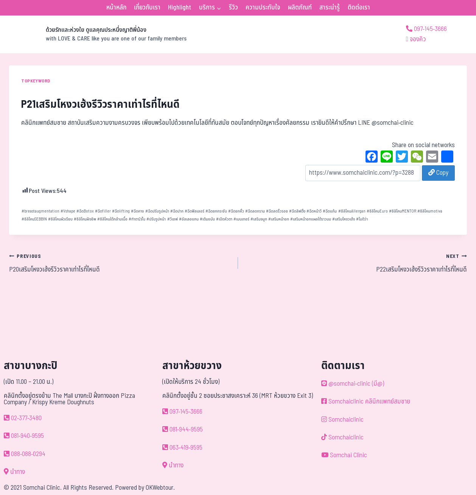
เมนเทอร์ (241, 219)
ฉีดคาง (137, 211)
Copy (438, 173)
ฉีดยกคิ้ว (236, 211)
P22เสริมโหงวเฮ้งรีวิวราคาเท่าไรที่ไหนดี (355, 263)
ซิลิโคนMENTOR (402, 211)
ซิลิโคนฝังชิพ (85, 219)
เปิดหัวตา (224, 219)
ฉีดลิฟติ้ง (297, 211)
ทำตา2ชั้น (137, 219)
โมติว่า (362, 219)
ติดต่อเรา (359, 7)
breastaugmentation (40, 211)
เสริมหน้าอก (278, 219)
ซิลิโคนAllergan (352, 211)
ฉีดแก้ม (330, 211)
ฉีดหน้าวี (314, 211)
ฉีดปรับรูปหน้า (157, 211)
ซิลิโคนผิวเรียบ (60, 219)
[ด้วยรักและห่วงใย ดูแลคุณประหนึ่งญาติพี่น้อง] (98, 34)
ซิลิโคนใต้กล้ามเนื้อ (112, 219)
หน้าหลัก (116, 7)
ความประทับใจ (263, 7)
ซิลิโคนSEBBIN (34, 219)
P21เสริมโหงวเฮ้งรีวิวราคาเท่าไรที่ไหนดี (100, 104)
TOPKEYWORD (35, 81)
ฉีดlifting (121, 211)
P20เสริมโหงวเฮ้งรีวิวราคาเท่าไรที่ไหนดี (120, 263)
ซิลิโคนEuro (377, 211)
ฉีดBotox (85, 211)
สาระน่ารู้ (329, 7)
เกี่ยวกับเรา (147, 7)
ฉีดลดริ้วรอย (277, 211)
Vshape (68, 211)
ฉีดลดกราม (255, 211)
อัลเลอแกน (189, 219)
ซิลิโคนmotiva (429, 211)
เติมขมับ (207, 219)
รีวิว (233, 7)
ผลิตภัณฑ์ (300, 7)
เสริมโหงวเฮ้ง (343, 219)
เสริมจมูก (258, 219)
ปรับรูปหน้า (156, 219)
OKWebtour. (160, 488)
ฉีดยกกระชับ (216, 211)
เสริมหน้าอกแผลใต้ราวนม (310, 219)
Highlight (179, 7)
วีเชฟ (172, 219)
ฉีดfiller (103, 211)
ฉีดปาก (177, 211)
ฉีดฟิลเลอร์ (194, 211)
